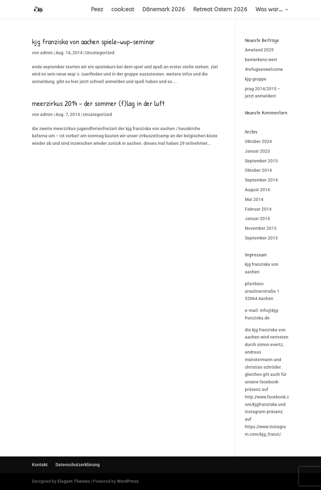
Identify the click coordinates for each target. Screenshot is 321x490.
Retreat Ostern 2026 (220, 10)
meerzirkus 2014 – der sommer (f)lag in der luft (98, 103)
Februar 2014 (258, 209)
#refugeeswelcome (264, 69)
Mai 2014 (254, 199)
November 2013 (260, 228)
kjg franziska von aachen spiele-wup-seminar (93, 41)
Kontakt (40, 464)
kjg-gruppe (255, 79)
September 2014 (261, 179)
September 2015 (261, 160)
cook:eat (122, 10)
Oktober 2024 (258, 141)
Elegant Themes (73, 481)
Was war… (269, 10)
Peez (97, 10)
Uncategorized (99, 52)
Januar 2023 (257, 151)
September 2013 (261, 237)
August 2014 (257, 189)
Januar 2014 (257, 218)
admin (46, 52)
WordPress (128, 481)
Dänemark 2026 (163, 10)
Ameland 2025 (259, 49)
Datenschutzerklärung (77, 464)
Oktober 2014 (258, 170)
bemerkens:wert (261, 59)
